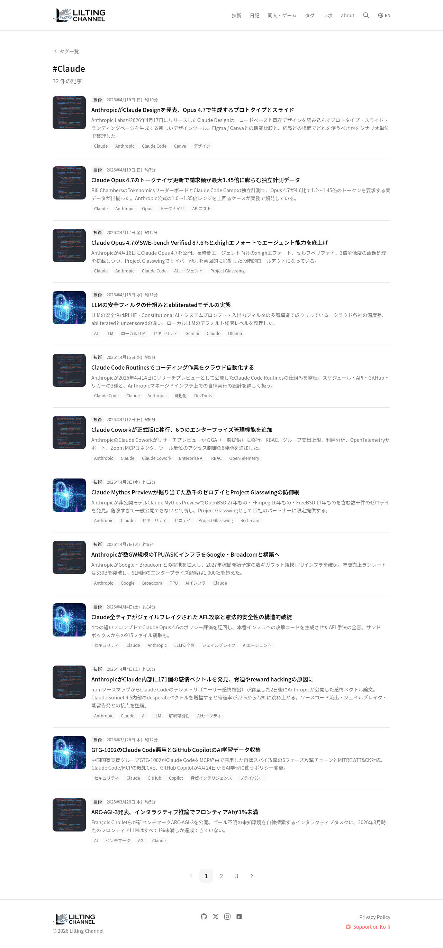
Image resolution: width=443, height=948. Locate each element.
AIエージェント (188, 270)
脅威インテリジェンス (211, 778)
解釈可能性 (179, 715)
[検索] (366, 15)
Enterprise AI (191, 458)
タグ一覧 (66, 51)
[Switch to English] (384, 15)
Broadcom (152, 583)
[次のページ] (252, 876)
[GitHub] (204, 916)
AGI (141, 840)
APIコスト (201, 208)
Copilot (176, 778)
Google (128, 583)
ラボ (328, 15)
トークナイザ (172, 208)
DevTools (203, 395)
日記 (255, 15)
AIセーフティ (209, 715)
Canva (180, 146)
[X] (216, 916)
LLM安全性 (184, 645)
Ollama (235, 333)
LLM (110, 333)
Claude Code (154, 146)
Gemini (192, 333)
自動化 (180, 395)
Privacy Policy (374, 916)
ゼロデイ (182, 520)
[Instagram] (227, 916)
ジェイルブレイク (218, 645)
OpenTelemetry (244, 458)
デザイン (202, 146)
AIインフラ (196, 583)
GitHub (154, 778)
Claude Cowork (156, 458)
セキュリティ (165, 333)
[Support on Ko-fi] (368, 926)
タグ (310, 15)
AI (96, 333)
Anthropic (124, 146)
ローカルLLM (133, 333)
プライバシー (251, 778)
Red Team (250, 520)
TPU (174, 583)
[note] (239, 916)
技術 (237, 15)
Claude (101, 146)
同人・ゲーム (282, 15)
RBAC (216, 458)
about (347, 15)
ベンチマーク (118, 840)
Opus (147, 208)
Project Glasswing (227, 270)
